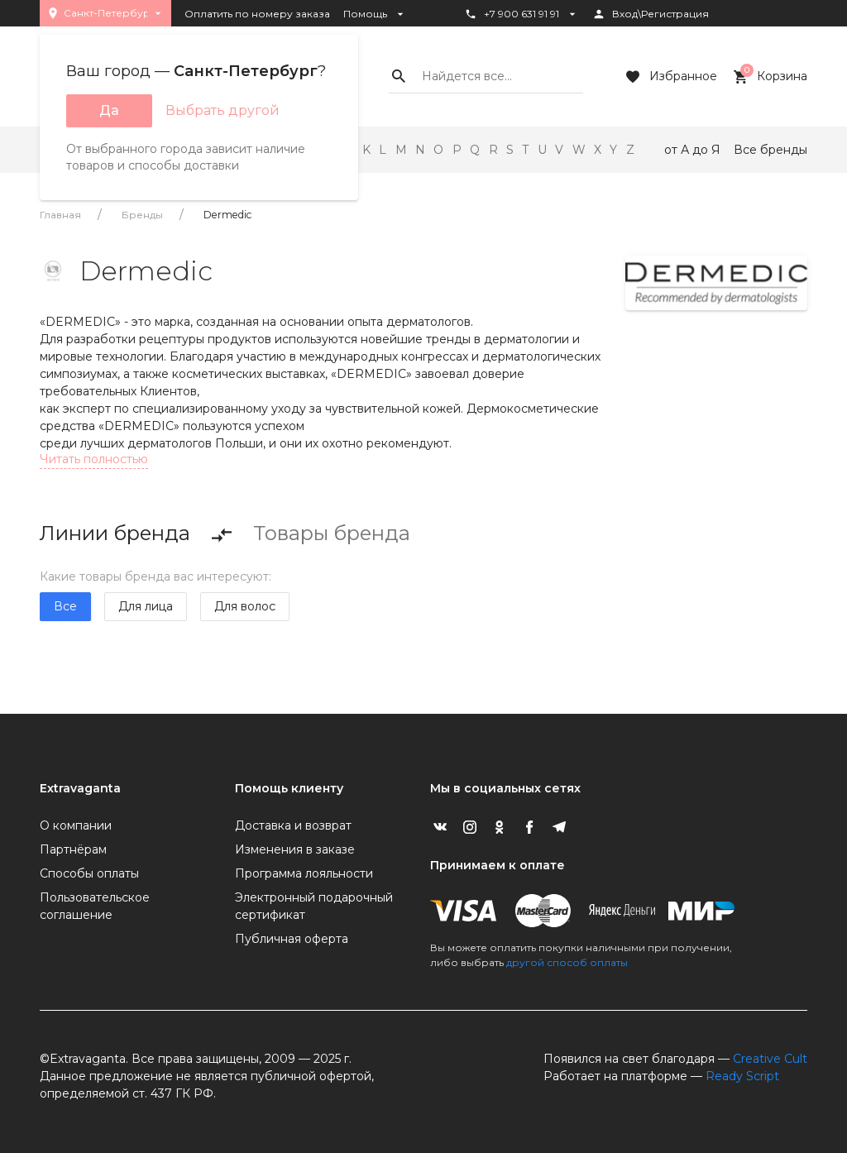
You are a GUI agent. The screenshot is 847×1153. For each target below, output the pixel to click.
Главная (60, 214)
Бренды (142, 214)
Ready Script (742, 1076)
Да (109, 110)
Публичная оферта (291, 938)
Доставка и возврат (293, 825)
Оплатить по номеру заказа (257, 13)
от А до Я (692, 149)
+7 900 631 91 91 (521, 14)
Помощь (375, 14)
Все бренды (770, 149)
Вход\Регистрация (650, 14)
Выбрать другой (222, 110)
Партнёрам (73, 849)
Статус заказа (509, 42)
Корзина (768, 77)
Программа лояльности (304, 873)
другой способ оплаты (567, 962)
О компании (76, 825)
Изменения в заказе (295, 849)
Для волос (244, 606)
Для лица (145, 606)
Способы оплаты (89, 873)
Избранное (670, 77)
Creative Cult (770, 1058)
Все (65, 606)
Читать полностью (94, 459)
